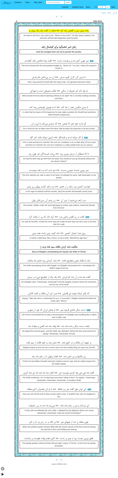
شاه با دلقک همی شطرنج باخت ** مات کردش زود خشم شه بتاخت (59, 260)
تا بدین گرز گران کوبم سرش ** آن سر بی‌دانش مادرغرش (59, 77)
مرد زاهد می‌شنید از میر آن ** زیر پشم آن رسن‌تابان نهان (59, 200)
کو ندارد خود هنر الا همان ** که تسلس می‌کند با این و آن (59, 123)
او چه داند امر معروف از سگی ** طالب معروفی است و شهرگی (59, 91)
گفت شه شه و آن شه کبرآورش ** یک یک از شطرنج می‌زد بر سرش (59, 277)
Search (68, 2)
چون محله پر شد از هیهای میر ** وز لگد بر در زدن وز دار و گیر (59, 422)
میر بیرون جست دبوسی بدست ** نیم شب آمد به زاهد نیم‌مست (59, 170)
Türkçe (109, 13)
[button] (18, 2)
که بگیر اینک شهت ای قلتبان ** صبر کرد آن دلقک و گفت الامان (59, 293)
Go (108, 7)
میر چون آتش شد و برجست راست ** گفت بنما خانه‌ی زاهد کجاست (56, 60)
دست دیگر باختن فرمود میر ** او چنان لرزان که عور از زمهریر (56, 310)
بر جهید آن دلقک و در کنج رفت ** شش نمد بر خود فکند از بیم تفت (59, 342)
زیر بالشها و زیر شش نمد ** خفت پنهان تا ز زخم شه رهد (59, 356)
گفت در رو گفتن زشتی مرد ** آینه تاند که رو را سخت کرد (57, 216)
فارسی (115, 13)
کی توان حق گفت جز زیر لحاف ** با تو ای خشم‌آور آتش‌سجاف (57, 389)
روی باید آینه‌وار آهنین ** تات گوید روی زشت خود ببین (59, 233)
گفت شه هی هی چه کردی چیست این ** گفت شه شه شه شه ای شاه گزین (59, 372)
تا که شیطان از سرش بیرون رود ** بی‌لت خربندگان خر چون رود (59, 154)
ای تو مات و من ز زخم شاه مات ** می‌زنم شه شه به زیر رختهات (59, 405)
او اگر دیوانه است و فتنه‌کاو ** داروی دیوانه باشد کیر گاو (57, 137)
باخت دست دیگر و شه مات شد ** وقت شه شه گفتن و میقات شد (59, 326)
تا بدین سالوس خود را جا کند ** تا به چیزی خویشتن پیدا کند (59, 107)
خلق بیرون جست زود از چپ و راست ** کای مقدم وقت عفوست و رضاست (59, 438)
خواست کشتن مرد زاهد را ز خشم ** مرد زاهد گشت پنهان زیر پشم (59, 186)
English (104, 13)
